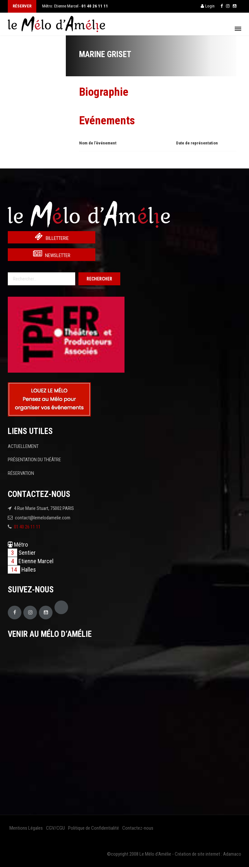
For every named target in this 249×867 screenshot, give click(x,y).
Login (208, 6)
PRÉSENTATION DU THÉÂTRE (34, 460)
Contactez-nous (137, 828)
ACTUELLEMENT (23, 446)
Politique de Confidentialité (93, 828)
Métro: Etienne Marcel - (75, 6)
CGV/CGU (55, 828)
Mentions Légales (26, 828)
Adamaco (232, 854)
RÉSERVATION (21, 473)
